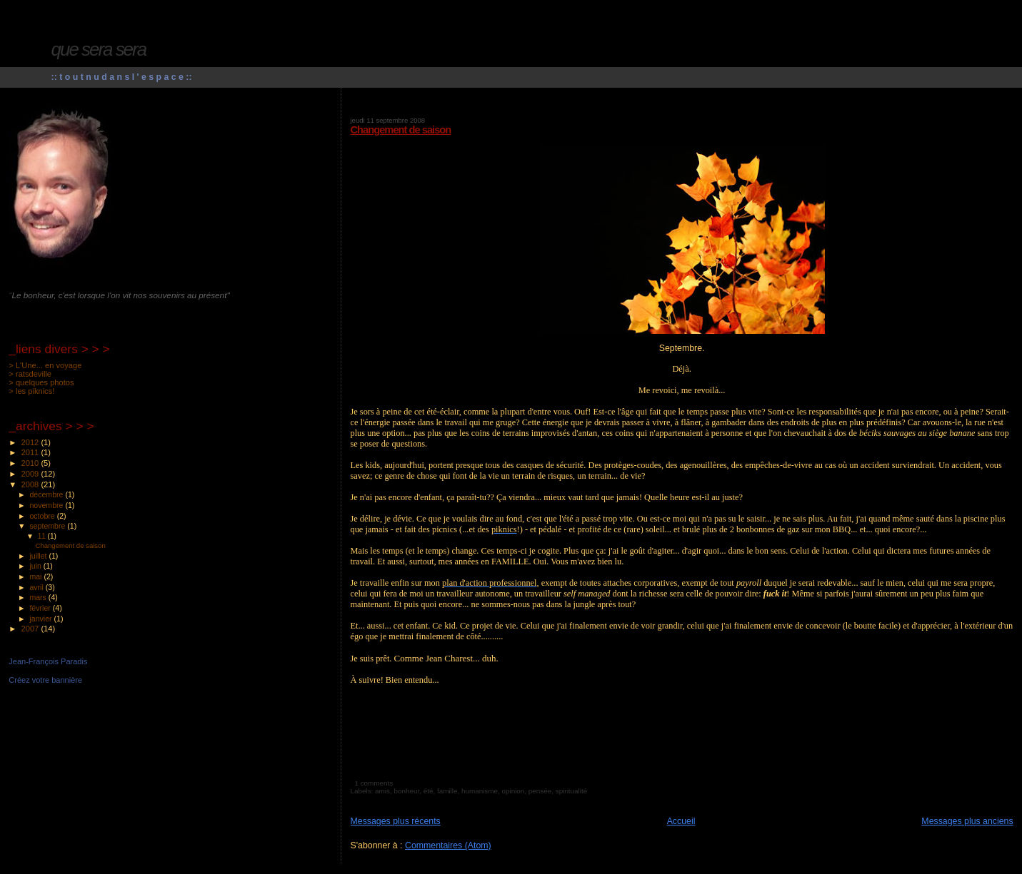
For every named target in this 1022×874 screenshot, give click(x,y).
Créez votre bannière (45, 680)
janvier (41, 618)
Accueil (681, 821)
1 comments (373, 783)
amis (382, 791)
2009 (31, 473)
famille (447, 791)
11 (43, 536)
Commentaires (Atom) (448, 845)
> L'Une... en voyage (45, 365)
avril (37, 587)
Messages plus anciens (967, 821)
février (40, 608)
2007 (31, 628)
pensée (539, 791)
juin (36, 566)
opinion (512, 791)
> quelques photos (41, 382)
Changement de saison (401, 130)
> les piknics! (31, 391)
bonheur (406, 791)
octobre (42, 516)
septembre (48, 526)
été (429, 791)
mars (38, 597)
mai (36, 576)
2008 (31, 484)
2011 (31, 452)
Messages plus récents (396, 821)
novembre (47, 505)
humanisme (479, 791)
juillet (39, 556)
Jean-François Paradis (48, 661)
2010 (31, 463)
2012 (31, 442)
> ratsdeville (30, 374)
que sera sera (98, 49)
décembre (47, 494)
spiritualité (571, 791)
